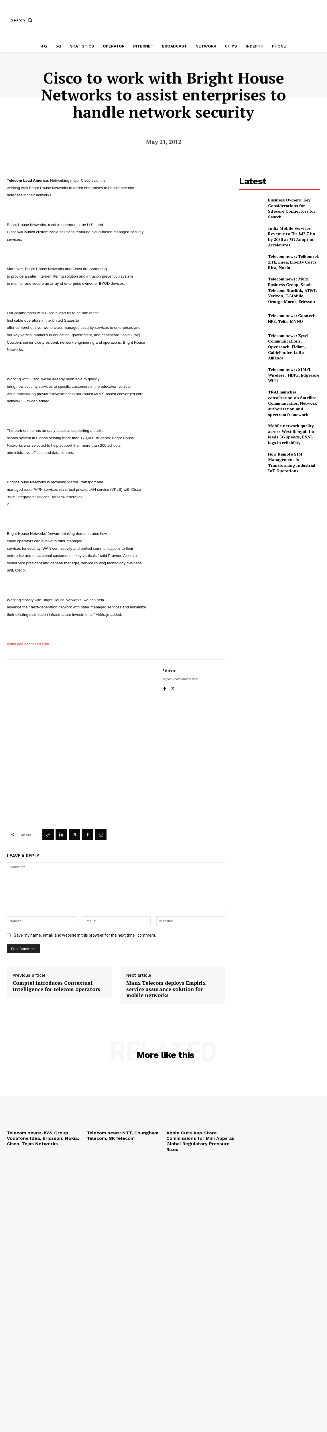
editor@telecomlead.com (28, 644)
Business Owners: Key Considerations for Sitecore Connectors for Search (291, 208)
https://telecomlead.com (180, 679)
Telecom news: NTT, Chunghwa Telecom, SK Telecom (122, 1135)
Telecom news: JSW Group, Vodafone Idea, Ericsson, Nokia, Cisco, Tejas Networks (43, 1138)
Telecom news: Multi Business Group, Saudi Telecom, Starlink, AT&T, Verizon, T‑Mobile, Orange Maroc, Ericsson (292, 290)
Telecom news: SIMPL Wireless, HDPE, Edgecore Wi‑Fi (293, 375)
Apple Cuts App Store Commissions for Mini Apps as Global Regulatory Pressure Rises (200, 1141)
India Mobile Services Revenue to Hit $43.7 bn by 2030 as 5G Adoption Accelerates (291, 237)
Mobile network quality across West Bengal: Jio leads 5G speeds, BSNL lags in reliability (291, 434)
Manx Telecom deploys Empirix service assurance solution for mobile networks (166, 989)
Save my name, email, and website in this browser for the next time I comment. (85, 935)
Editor (169, 670)
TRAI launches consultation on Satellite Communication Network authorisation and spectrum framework (292, 403)
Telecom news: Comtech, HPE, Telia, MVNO (292, 318)
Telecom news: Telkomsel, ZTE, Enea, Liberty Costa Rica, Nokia (293, 262)
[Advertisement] (282, 518)
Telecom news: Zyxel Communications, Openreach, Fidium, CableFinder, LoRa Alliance (288, 347)
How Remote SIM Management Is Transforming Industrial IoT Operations (291, 462)
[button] (23, 20)
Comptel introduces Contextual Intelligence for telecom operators (56, 986)
